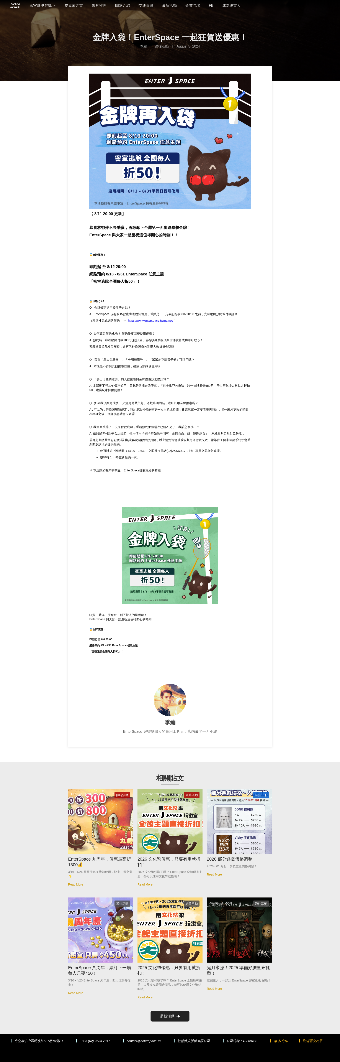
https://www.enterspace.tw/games (150, 320)
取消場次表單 (312, 1040)
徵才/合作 (281, 1040)
